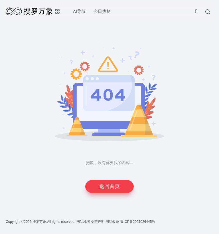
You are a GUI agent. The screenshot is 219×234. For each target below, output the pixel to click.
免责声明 (98, 222)
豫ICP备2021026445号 (137, 222)
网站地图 (83, 222)
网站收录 (113, 222)
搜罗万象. (39, 222)
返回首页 (109, 186)
